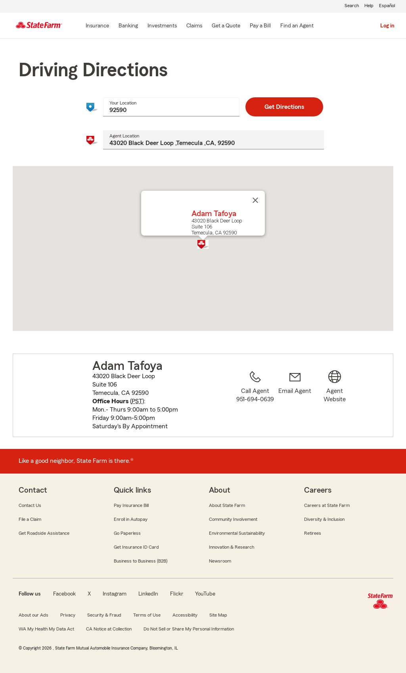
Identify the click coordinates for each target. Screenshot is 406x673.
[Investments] (162, 26)
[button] (203, 244)
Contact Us (30, 505)
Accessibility (184, 615)
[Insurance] (97, 26)
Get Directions (284, 107)
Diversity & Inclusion (324, 519)
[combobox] (171, 106)
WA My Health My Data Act (46, 629)
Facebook (64, 594)
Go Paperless (127, 533)
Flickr (176, 594)
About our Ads (33, 615)
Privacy (67, 615)
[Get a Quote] (226, 26)
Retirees (312, 533)
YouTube (205, 594)
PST (137, 401)
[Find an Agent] (297, 26)
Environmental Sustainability (237, 533)
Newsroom (220, 561)
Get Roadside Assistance (44, 533)
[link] (295, 400)
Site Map (218, 615)
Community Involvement (233, 519)
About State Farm (227, 505)
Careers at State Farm (327, 505)
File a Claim (30, 519)
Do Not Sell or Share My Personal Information (189, 629)
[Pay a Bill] (260, 26)
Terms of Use (147, 615)
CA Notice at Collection (109, 629)
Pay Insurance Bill (131, 505)
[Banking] (128, 26)
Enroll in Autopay (130, 519)
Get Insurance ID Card (136, 547)
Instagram (114, 594)
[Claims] (194, 26)
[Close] (255, 200)
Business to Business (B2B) (140, 561)
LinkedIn (148, 594)
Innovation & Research (231, 547)
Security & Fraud (104, 615)
